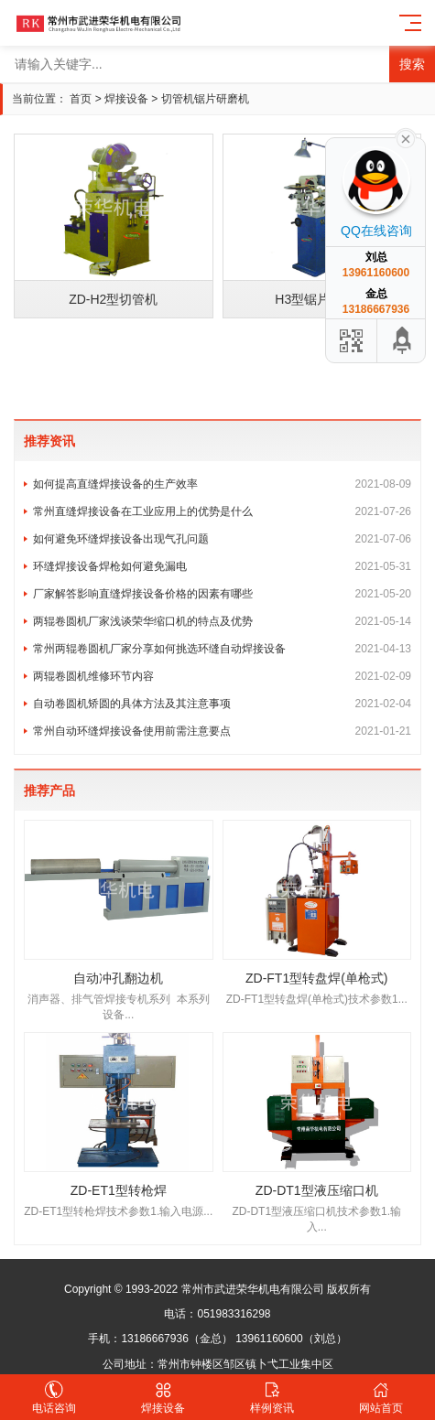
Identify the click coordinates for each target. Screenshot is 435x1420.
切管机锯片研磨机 (205, 98)
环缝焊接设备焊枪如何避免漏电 (222, 566)
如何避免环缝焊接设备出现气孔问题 (222, 539)
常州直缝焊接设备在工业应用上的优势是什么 (222, 511)
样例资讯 (272, 1398)
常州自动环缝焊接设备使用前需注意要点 (222, 731)
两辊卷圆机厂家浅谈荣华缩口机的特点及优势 (222, 621)
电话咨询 (54, 1398)
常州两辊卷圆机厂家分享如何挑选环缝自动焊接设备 (222, 648)
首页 (81, 98)
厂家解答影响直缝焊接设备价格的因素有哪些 (222, 594)
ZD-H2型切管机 (113, 299)
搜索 (412, 64)
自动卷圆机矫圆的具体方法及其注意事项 (222, 703)
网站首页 (380, 1398)
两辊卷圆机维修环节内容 (222, 676)
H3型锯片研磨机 (321, 299)
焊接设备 (126, 98)
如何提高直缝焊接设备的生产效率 (222, 484)
